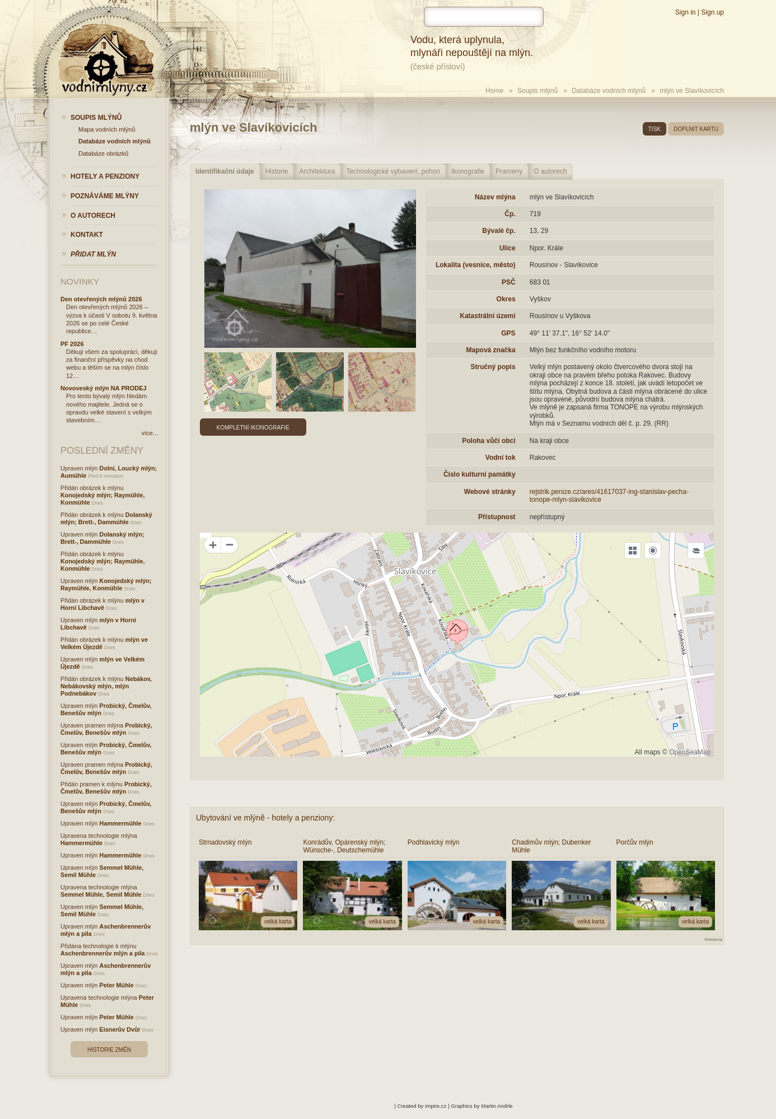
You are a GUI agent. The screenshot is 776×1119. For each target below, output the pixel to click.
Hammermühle (121, 823)
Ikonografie (467, 171)
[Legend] (696, 550)
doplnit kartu (696, 129)
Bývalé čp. (498, 231)
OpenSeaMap (689, 752)
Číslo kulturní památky (479, 474)
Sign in (685, 12)
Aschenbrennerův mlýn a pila (102, 953)
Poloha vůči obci (488, 441)
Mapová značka (491, 350)
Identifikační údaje (224, 171)
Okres (506, 299)
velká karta (277, 921)
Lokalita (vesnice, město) (476, 265)
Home (494, 91)
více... (150, 433)
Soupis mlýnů (537, 91)
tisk (654, 129)
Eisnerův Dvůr (120, 1029)
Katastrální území (487, 316)
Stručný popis (493, 367)
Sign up (712, 12)
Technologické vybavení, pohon (393, 171)
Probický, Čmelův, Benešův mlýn (106, 729)
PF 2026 (72, 344)
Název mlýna (495, 197)
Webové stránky (490, 492)
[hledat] (484, 17)
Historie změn (109, 1050)
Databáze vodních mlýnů (609, 91)
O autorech (550, 171)
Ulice (507, 248)
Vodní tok (500, 457)
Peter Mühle (117, 985)
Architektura (317, 171)
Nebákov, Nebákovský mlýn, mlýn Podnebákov (106, 686)
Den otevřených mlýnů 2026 (101, 299)
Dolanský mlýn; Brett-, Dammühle (106, 518)
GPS (508, 333)
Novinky (79, 281)
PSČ (509, 282)
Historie (276, 171)
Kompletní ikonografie (253, 428)
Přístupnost (497, 517)
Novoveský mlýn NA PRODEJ (103, 388)
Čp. (509, 214)
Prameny (508, 171)
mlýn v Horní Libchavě (102, 604)
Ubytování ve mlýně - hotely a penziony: (265, 817)
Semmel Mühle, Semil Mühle (101, 894)
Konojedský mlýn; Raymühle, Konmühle (106, 584)
